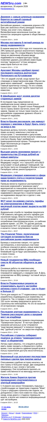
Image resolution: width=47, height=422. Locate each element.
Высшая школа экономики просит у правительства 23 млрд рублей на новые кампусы (20, 154)
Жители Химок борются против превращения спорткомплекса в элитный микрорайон (19, 380)
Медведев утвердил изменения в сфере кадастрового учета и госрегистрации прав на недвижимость (23, 178)
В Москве (17, 417)
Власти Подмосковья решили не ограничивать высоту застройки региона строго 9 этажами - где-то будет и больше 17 (23, 287)
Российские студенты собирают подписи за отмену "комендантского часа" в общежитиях (21, 338)
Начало (4, 413)
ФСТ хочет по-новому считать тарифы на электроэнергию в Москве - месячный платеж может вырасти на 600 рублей (23, 205)
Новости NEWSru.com (12, 419)
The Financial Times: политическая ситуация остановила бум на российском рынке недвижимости (20, 237)
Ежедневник (27, 413)
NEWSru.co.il (6, 417)
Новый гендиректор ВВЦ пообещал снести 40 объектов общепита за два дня (21, 262)
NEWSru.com (11, 3)
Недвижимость (7, 9)
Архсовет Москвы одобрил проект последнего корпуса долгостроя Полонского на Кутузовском (20, 73)
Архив (18, 413)
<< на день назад (6, 408)
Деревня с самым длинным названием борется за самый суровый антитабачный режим (22, 19)
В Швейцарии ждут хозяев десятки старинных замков (20, 97)
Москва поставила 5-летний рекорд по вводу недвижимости (22, 44)
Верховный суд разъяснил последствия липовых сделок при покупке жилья (23, 357)
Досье (11, 413)
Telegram (5, 415)
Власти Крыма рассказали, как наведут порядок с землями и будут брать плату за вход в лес (23, 124)
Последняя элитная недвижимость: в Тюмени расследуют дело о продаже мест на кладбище (21, 314)
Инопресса (27, 417)
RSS (35, 413)
